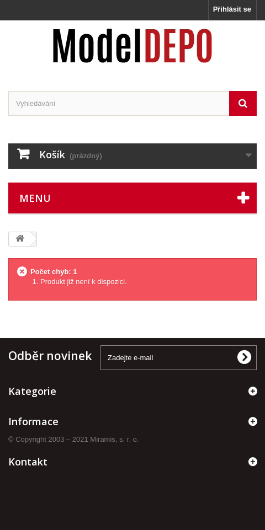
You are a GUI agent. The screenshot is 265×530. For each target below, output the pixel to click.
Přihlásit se (232, 9)
